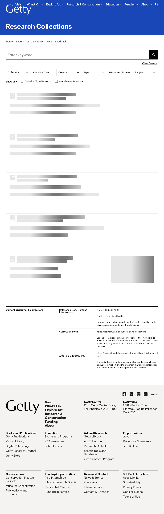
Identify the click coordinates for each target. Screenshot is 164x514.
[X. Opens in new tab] (131, 394)
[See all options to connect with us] (154, 394)
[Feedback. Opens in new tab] (60, 41)
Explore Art (53, 4)
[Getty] (18, 10)
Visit (18, 4)
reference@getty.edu (113, 316)
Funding (130, 4)
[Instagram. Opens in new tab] (138, 394)
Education (112, 4)
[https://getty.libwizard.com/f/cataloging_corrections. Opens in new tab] (122, 331)
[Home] (9, 41)
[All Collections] (35, 41)
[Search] (20, 41)
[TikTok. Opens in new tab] (146, 394)
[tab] (18, 72)
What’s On (33, 4)
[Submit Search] (153, 54)
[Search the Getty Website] (156, 4)
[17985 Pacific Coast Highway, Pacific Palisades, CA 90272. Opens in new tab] (140, 409)
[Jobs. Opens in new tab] (126, 436)
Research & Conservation (83, 4)
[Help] (49, 41)
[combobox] (77, 54)
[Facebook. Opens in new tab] (124, 394)
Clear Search (149, 63)
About (145, 4)
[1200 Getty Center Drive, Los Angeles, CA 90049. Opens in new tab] (101, 407)
